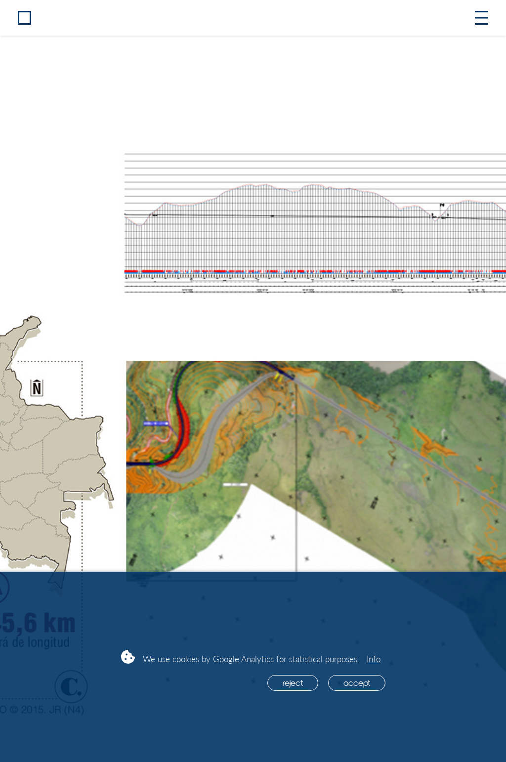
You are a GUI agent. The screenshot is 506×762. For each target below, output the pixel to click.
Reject (293, 682)
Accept (356, 682)
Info (373, 659)
